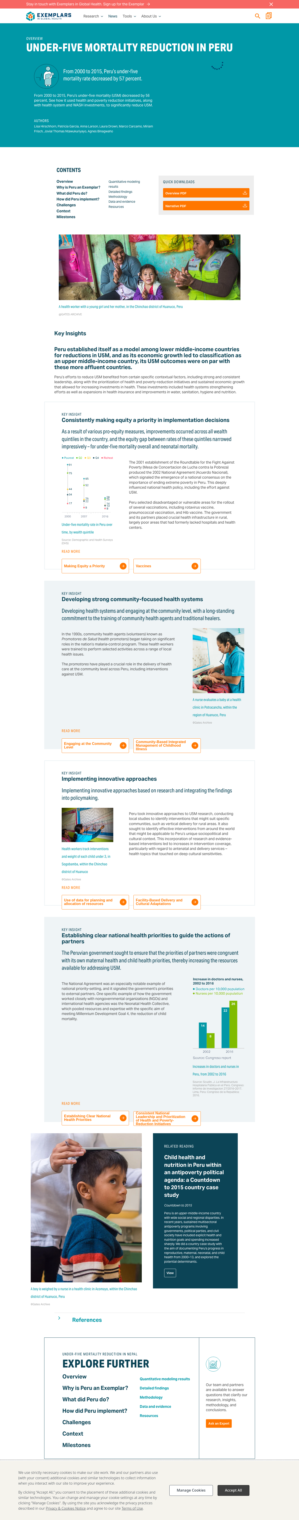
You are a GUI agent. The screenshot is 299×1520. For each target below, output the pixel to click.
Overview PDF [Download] (206, 193)
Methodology (118, 197)
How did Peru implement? (78, 199)
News (112, 16)
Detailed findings (120, 192)
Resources (116, 207)
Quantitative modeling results (165, 1379)
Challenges (66, 205)
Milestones (66, 217)
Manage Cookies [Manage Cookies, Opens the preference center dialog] (191, 1492)
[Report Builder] (268, 16)
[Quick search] (258, 16)
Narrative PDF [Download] (206, 205)
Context (63, 211)
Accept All (233, 1492)
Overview (65, 181)
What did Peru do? (72, 193)
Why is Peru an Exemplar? (78, 187)
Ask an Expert (218, 1423)
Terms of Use (132, 1510)
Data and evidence (122, 202)
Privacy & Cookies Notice (66, 1510)
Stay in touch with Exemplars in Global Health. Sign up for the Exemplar (88, 4)
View (170, 1273)
